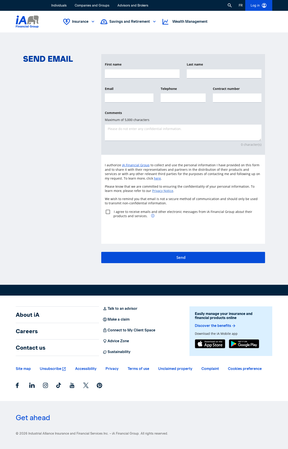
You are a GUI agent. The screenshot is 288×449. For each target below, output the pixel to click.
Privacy (112, 369)
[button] (229, 5)
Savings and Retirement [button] (128, 21)
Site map (23, 369)
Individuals (59, 5)
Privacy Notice (162, 191)
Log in (259, 5)
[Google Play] (244, 343)
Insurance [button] (79, 21)
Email (109, 89)
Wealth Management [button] (184, 21)
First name (113, 64)
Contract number (226, 89)
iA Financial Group (136, 165)
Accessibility (86, 369)
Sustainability (116, 352)
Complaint (210, 369)
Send (181, 257)
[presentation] (139, 229)
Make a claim (116, 319)
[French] (240, 5)
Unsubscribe (50, 369)
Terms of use (138, 369)
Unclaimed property (175, 369)
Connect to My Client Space (129, 330)
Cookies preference (245, 369)
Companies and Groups (92, 5)
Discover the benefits (215, 326)
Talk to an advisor (120, 308)
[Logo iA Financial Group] (27, 21)
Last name (195, 64)
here (157, 178)
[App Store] (210, 343)
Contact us (30, 347)
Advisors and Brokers (132, 5)
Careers (27, 331)
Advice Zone (116, 341)
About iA (27, 315)
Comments (113, 113)
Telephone (169, 89)
